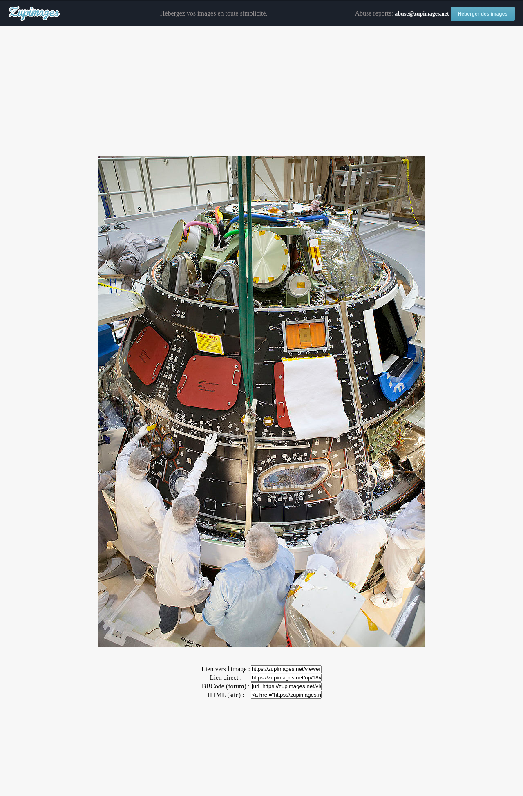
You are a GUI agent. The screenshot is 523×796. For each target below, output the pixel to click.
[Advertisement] (261, 91)
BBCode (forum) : (226, 686)
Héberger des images (482, 14)
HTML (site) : (225, 694)
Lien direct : (225, 677)
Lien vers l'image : (225, 669)
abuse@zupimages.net (422, 14)
